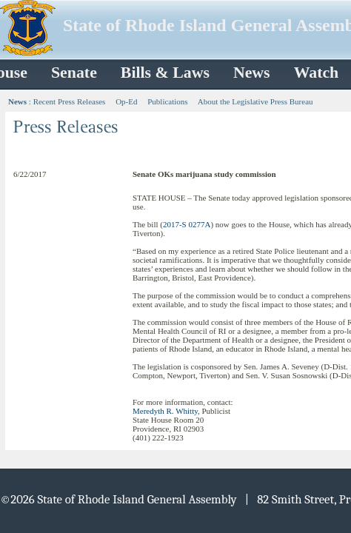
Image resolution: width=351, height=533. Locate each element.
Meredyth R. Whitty (165, 410)
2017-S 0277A (186, 224)
